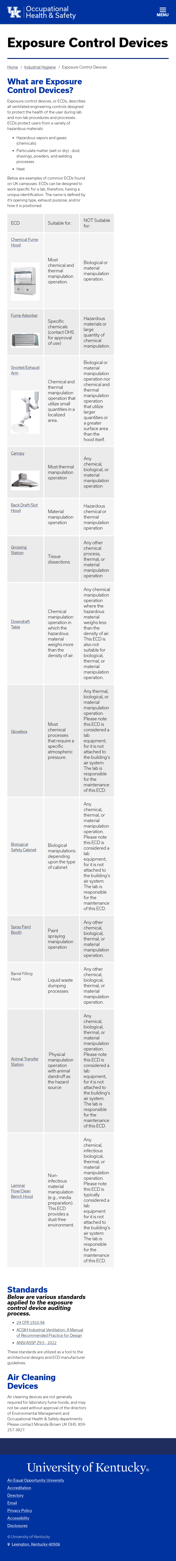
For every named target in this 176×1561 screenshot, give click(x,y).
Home (12, 67)
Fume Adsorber (24, 315)
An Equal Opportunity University (35, 1480)
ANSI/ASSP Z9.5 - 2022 (36, 1343)
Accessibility (18, 1518)
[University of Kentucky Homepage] (88, 1468)
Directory (15, 1495)
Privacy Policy (19, 1510)
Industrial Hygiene (40, 67)
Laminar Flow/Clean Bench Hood (22, 1191)
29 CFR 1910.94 (30, 1323)
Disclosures (17, 1525)
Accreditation (19, 1488)
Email (12, 1503)
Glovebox (19, 731)
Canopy (17, 453)
